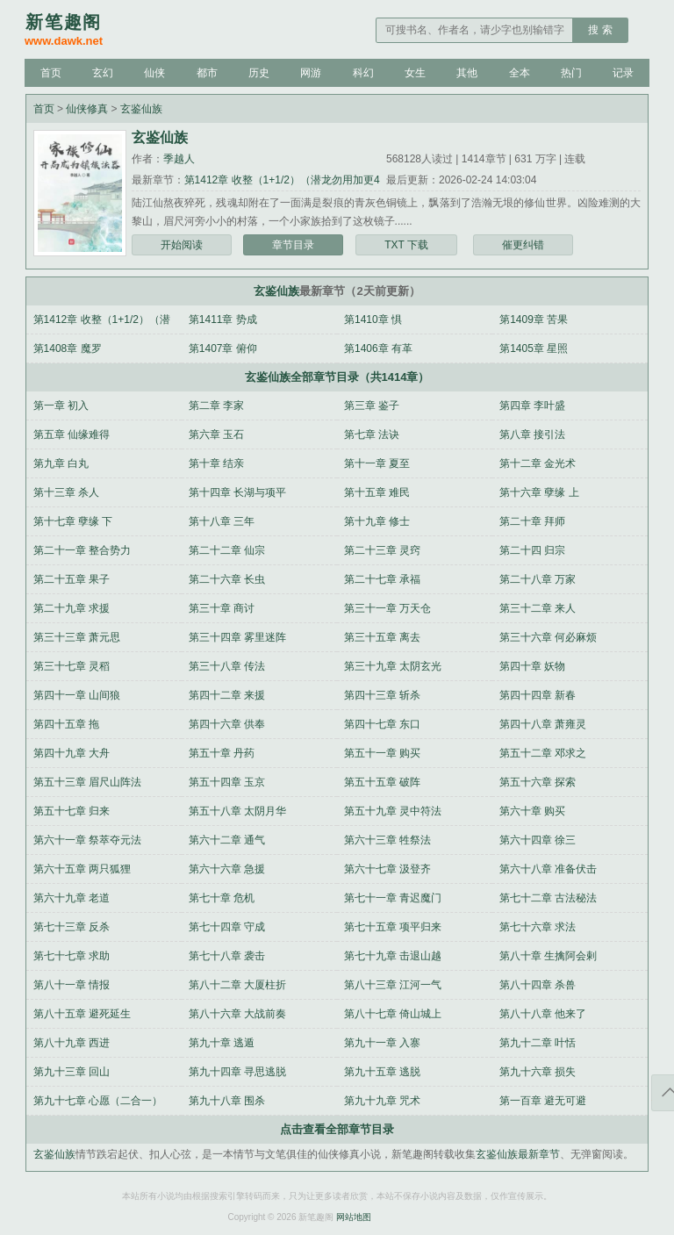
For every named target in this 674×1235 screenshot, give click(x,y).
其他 (466, 73)
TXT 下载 (406, 245)
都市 (207, 73)
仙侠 (154, 73)
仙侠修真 (87, 109)
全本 (519, 73)
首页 (50, 73)
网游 (310, 73)
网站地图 (353, 1217)
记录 (623, 73)
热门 (571, 73)
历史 (258, 73)
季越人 (179, 159)
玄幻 (102, 73)
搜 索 (600, 30)
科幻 (363, 73)
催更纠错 (523, 245)
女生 (415, 73)
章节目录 (293, 245)
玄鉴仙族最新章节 (518, 1154)
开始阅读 (182, 245)
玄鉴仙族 (141, 109)
